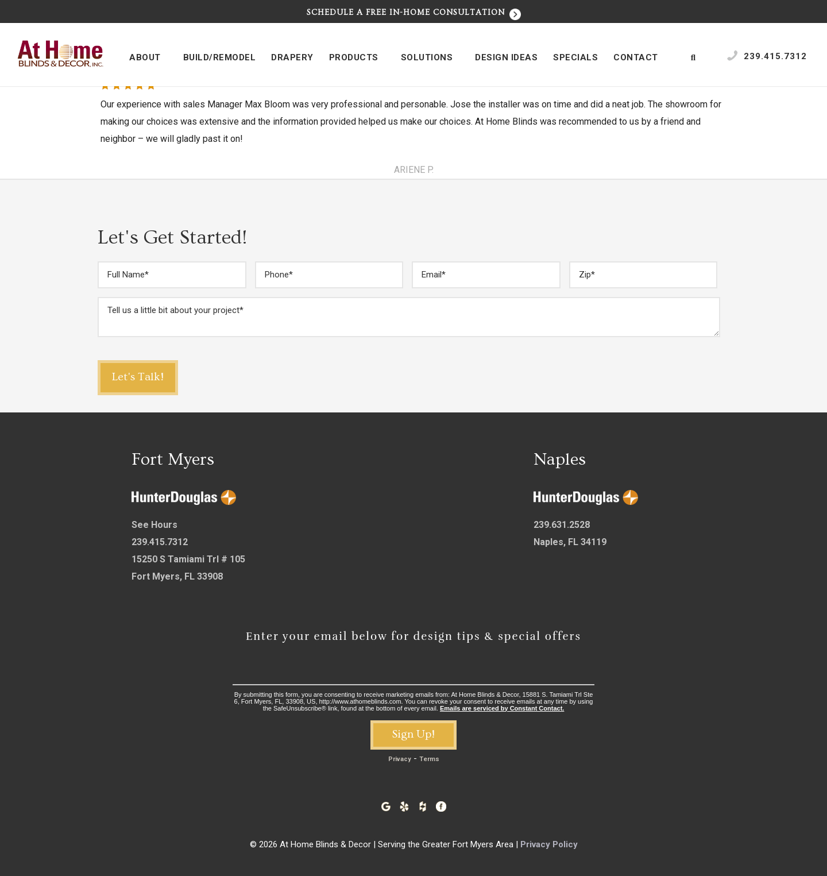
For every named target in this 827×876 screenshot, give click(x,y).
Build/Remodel (219, 57)
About (151, 58)
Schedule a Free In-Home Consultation (414, 12)
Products (360, 58)
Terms (429, 759)
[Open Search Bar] (693, 57)
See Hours (154, 524)
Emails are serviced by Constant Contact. (502, 708)
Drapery (292, 57)
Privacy (399, 759)
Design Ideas (506, 57)
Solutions (433, 58)
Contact (641, 58)
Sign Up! (413, 734)
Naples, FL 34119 (570, 542)
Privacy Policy (549, 844)
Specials (575, 57)
